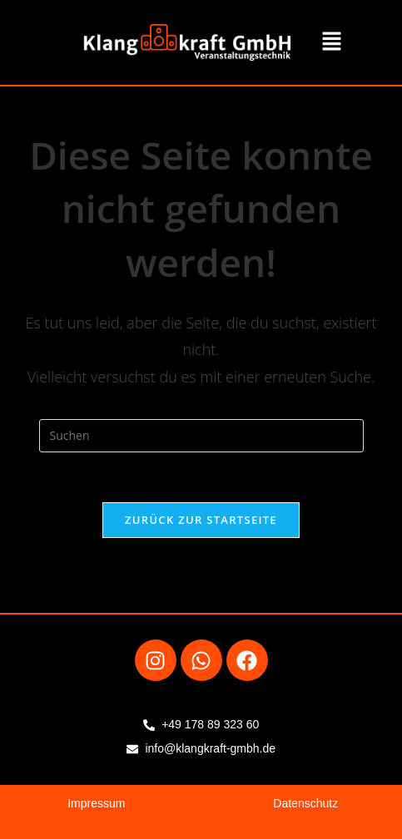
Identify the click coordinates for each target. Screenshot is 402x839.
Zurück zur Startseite (201, 519)
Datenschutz (305, 803)
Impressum (96, 803)
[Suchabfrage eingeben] (201, 435)
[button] (331, 42)
